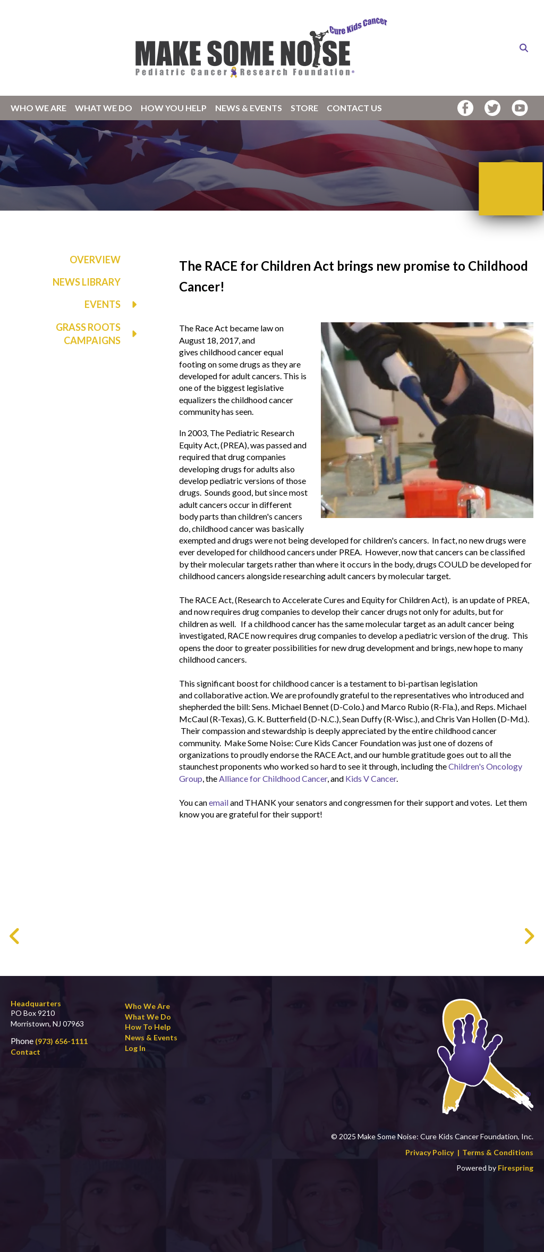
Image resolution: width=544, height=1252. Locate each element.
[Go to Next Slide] (529, 936)
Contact (25, 1051)
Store (304, 108)
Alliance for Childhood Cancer (273, 778)
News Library (87, 282)
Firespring (515, 1167)
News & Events (248, 108)
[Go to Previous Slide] (15, 936)
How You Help (174, 108)
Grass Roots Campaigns (101, 334)
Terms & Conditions (497, 1152)
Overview (95, 259)
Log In (135, 1048)
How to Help (148, 1026)
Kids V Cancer (370, 778)
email (219, 802)
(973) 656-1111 (61, 1041)
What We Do (103, 108)
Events (115, 304)
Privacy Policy (429, 1152)
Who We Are (38, 108)
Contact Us (354, 108)
